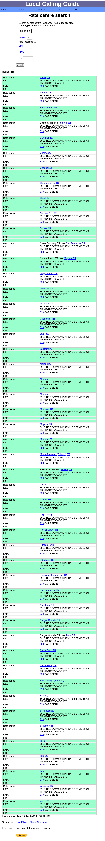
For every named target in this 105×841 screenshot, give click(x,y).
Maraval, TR (46, 394)
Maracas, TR (46, 379)
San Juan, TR (47, 605)
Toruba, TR (45, 756)
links (77, 9)
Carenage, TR (47, 153)
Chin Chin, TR (47, 198)
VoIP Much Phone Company (32, 822)
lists (59, 9)
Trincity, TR (46, 771)
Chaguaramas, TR (49, 183)
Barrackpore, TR (48, 107)
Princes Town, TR (49, 545)
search (41, 9)
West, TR (45, 801)
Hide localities (27, 42)
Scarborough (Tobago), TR (54, 680)
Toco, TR (70, 635)
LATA (21, 52)
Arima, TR (45, 77)
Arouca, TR (46, 92)
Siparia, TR (66, 469)
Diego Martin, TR (49, 273)
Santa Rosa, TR (48, 665)
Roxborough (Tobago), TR (53, 575)
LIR (20, 58)
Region (22, 37)
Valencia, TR (46, 786)
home (3, 9)
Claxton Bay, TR (48, 213)
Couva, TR (45, 228)
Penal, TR (45, 484)
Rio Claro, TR (47, 560)
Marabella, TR (47, 364)
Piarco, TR (45, 499)
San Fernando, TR (75, 243)
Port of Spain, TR (67, 122)
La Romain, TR (48, 349)
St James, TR (47, 726)
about (22, 9)
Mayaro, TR (70, 258)
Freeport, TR (46, 288)
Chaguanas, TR (48, 168)
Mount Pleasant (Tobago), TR (55, 454)
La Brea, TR (46, 334)
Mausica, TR (46, 409)
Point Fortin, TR (48, 515)
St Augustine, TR (48, 711)
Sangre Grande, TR (50, 620)
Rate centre (44, 31)
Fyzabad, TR (46, 303)
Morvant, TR (46, 439)
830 (42, 86)
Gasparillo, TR (47, 318)
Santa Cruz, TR (48, 650)
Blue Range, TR (48, 138)
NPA (21, 46)
